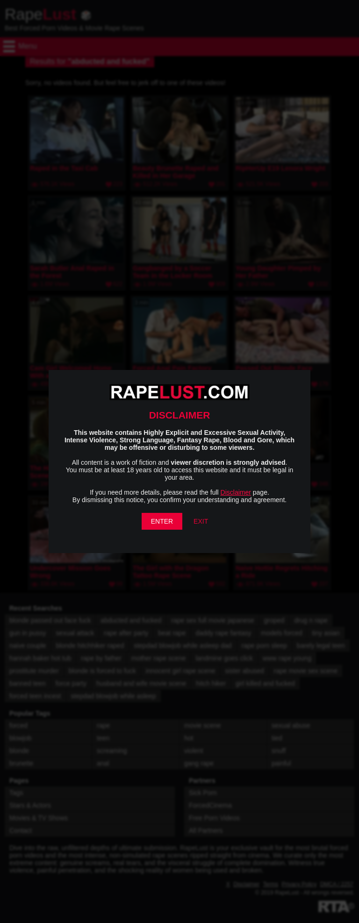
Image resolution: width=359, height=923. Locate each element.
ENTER (162, 521)
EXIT (201, 521)
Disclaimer (236, 492)
